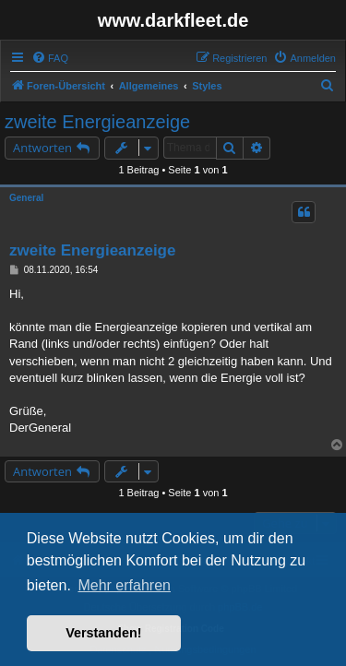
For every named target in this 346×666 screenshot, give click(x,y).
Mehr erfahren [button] (124, 585)
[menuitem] (49, 58)
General (26, 198)
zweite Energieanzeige (97, 122)
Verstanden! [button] (103, 632)
